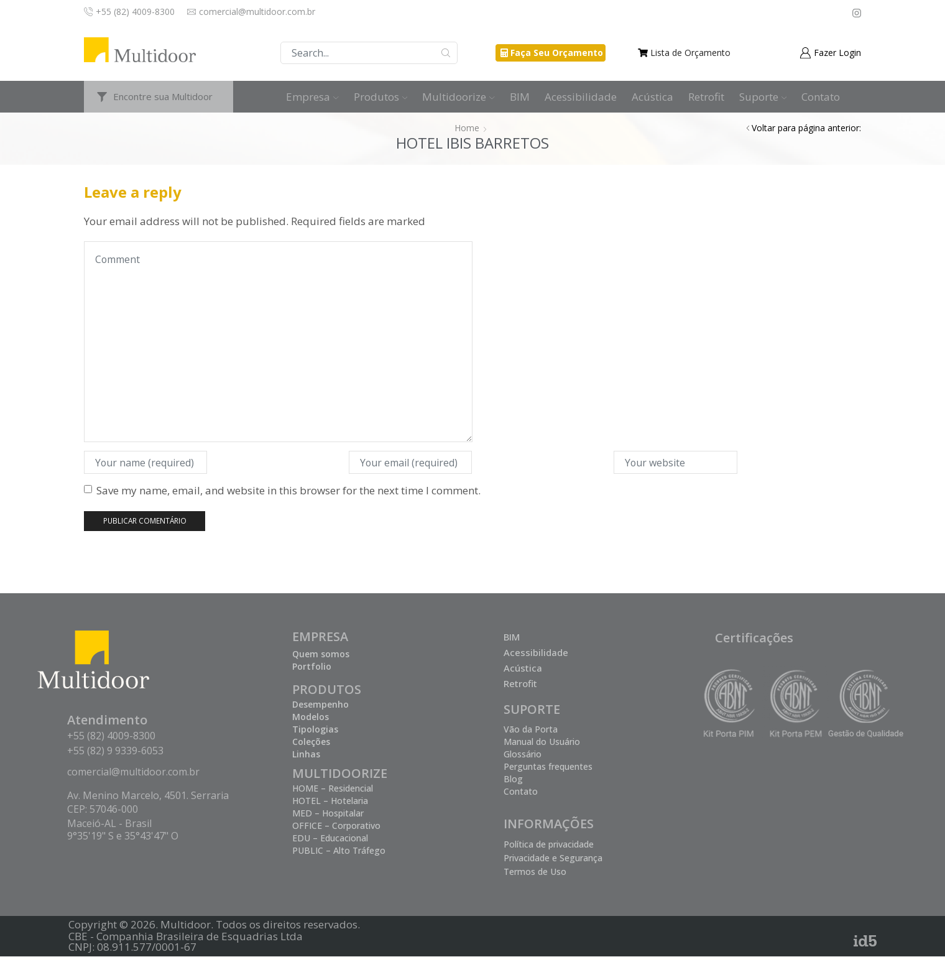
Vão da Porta (531, 729)
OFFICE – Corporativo (336, 825)
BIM (520, 97)
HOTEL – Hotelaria (330, 801)
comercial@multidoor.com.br (133, 772)
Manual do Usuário (542, 741)
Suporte (763, 97)
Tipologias (315, 729)
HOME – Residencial (332, 788)
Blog (513, 779)
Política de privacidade (549, 844)
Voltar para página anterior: (806, 128)
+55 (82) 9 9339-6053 (115, 750)
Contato (820, 97)
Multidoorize (458, 97)
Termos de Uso (535, 871)
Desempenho (320, 704)
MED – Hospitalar (328, 813)
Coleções (311, 741)
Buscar (446, 53)
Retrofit (706, 97)
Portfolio (311, 666)
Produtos (381, 97)
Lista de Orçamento (690, 52)
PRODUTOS (326, 689)
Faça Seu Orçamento (556, 52)
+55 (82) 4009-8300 (111, 735)
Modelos (310, 717)
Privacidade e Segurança (553, 858)
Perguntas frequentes (548, 766)
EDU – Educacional (330, 838)
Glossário (523, 754)
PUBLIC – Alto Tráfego (338, 850)
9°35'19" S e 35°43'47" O (122, 836)
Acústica (652, 97)
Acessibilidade (581, 97)
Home (466, 128)
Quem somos (320, 654)
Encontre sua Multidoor (163, 96)
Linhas (306, 754)
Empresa (312, 97)
